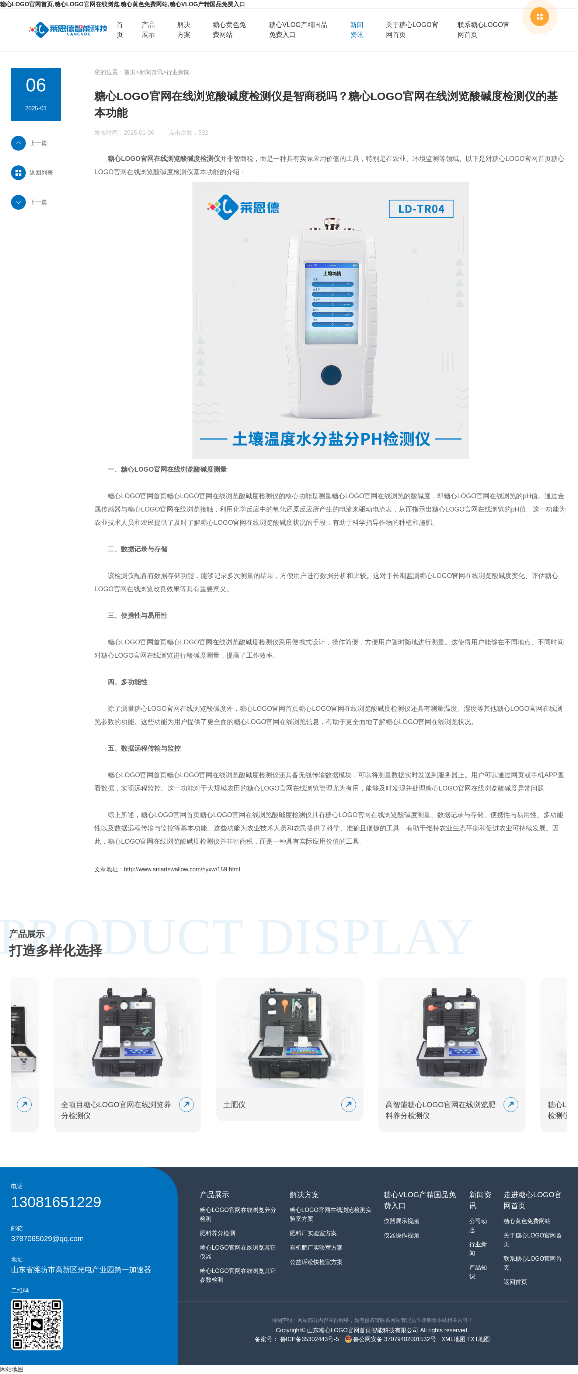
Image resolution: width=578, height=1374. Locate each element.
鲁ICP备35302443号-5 (308, 1339)
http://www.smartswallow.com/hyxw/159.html (182, 869)
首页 (119, 29)
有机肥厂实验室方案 (316, 1247)
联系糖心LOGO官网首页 (483, 29)
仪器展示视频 (401, 1221)
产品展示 (148, 29)
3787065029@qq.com (47, 1238)
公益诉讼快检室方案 (316, 1262)
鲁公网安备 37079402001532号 (390, 1339)
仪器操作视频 (401, 1235)
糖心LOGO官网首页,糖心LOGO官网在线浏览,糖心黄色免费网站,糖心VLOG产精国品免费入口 (122, 4)
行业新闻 (178, 72)
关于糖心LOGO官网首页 (412, 29)
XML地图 (454, 1339)
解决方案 (184, 29)
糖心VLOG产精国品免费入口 (298, 29)
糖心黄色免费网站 (229, 29)
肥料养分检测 (217, 1233)
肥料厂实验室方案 (313, 1233)
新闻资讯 (356, 29)
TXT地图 (478, 1339)
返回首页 (515, 1282)
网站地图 (12, 1369)
